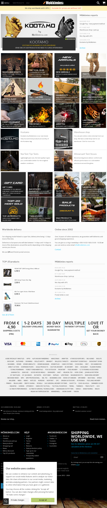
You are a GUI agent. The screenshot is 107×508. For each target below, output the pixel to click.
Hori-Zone (79, 372)
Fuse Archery (72, 370)
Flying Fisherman (17, 370)
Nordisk (41, 380)
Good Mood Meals (38, 372)
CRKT (87, 364)
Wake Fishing (88, 389)
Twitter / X (53, 438)
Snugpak (13, 386)
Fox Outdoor (50, 370)
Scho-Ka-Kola (83, 383)
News (5, 448)
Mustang (91, 378)
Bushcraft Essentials (79, 361)
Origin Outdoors (68, 380)
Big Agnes (90, 359)
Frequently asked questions (32, 457)
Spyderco (30, 386)
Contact (58, 249)
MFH (22, 378)
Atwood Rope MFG (77, 359)
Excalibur (84, 367)
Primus (8, 383)
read (77, 464)
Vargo (78, 389)
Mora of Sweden (69, 378)
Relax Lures (18, 383)
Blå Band (19, 361)
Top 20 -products (9, 453)
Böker (19, 364)
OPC (57, 380)
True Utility (89, 386)
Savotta (72, 383)
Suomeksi (53, 446)
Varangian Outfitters (64, 389)
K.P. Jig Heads (27, 375)
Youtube (53, 441)
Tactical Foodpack (59, 386)
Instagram (53, 443)
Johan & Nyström (91, 372)
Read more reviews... (98, 419)
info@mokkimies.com (82, 245)
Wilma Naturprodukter (40, 391)
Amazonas (55, 359)
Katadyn (37, 375)
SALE (27, 3)
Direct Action (13, 367)
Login (28, 436)
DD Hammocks (96, 364)
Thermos (79, 386)
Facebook (53, 436)
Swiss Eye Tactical (43, 386)
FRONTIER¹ (61, 370)
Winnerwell (55, 391)
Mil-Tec (44, 378)
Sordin (21, 386)
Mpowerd (81, 378)
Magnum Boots (77, 375)
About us (6, 436)
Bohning (29, 361)
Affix (28, 359)
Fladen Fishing (95, 367)
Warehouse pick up (10, 441)
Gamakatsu (15, 372)
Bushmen (11, 364)
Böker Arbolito (29, 364)
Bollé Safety (39, 361)
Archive (82, 48)
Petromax (81, 380)
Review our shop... (8, 419)
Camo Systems (67, 364)
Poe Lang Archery (93, 380)
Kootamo (47, 375)
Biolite (99, 359)
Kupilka (56, 375)
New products (18, 3)
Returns (29, 446)
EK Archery (69, 367)
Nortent (50, 380)
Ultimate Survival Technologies (41, 389)
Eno (76, 367)
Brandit (49, 361)
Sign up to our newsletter (31, 452)
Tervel (71, 386)
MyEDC (99, 378)
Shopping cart (8, 446)
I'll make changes (17, 500)
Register (29, 438)
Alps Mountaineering (40, 359)
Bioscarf (10, 361)
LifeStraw (65, 375)
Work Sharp (66, 391)
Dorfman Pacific (27, 367)
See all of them (8, 315)
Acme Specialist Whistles (14, 359)
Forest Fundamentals (34, 370)
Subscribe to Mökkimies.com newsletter (84, 453)
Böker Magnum (43, 364)
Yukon (76, 391)
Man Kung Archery (92, 375)
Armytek (65, 359)
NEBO (20, 380)
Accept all (43, 500)
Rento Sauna (30, 383)
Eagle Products (42, 367)
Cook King (79, 364)
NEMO (26, 380)
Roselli (39, 383)
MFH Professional (33, 378)
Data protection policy (34, 448)
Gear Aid (25, 372)
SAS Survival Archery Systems (56, 383)
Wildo (97, 389)
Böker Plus (55, 364)
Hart (59, 372)
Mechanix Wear (13, 378)
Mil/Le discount (8, 451)
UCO (98, 386)
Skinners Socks (97, 383)
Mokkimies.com (55, 378)
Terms (28, 441)
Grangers (51, 372)
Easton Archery (56, 367)
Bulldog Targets (61, 361)
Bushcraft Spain (95, 361)
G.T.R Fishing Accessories (89, 370)
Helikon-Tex (67, 372)
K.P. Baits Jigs (15, 375)
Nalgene (12, 380)
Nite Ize (33, 380)
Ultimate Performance (18, 389)
